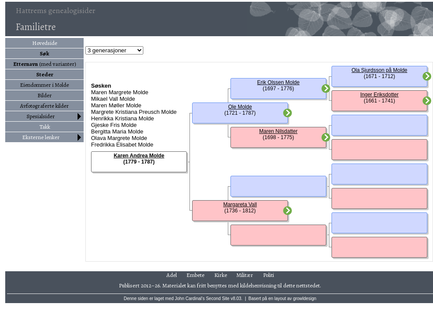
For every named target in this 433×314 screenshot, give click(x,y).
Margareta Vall (240, 204)
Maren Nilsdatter (278, 131)
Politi (268, 275)
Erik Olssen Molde (278, 82)
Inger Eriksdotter (379, 95)
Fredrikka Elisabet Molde (122, 144)
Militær (245, 275)
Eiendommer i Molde (44, 85)
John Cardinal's (190, 298)
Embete (195, 275)
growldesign (304, 298)
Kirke (220, 275)
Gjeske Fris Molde (114, 125)
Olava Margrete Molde (119, 138)
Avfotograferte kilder (44, 105)
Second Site (218, 298)
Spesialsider (41, 116)
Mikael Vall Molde (113, 99)
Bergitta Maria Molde (117, 131)
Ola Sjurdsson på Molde (379, 70)
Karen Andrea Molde (139, 156)
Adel (171, 275)
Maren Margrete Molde (120, 92)
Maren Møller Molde (116, 105)
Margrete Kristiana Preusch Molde (134, 112)
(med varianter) (44, 64)
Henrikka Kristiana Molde (122, 118)
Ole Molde (240, 107)
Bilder (44, 95)
